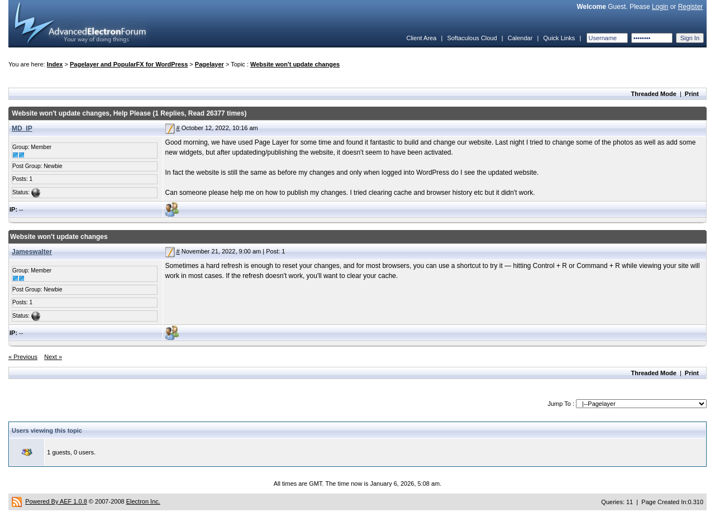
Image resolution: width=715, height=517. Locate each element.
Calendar (520, 38)
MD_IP (22, 128)
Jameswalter (32, 252)
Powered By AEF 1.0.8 (56, 501)
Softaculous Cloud (472, 38)
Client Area (421, 38)
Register (690, 7)
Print (692, 93)
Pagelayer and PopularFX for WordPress (129, 64)
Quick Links (559, 38)
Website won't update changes (295, 64)
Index (55, 64)
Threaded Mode (653, 93)
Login (660, 7)
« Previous (22, 356)
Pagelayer (209, 64)
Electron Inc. (143, 501)
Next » (53, 356)
